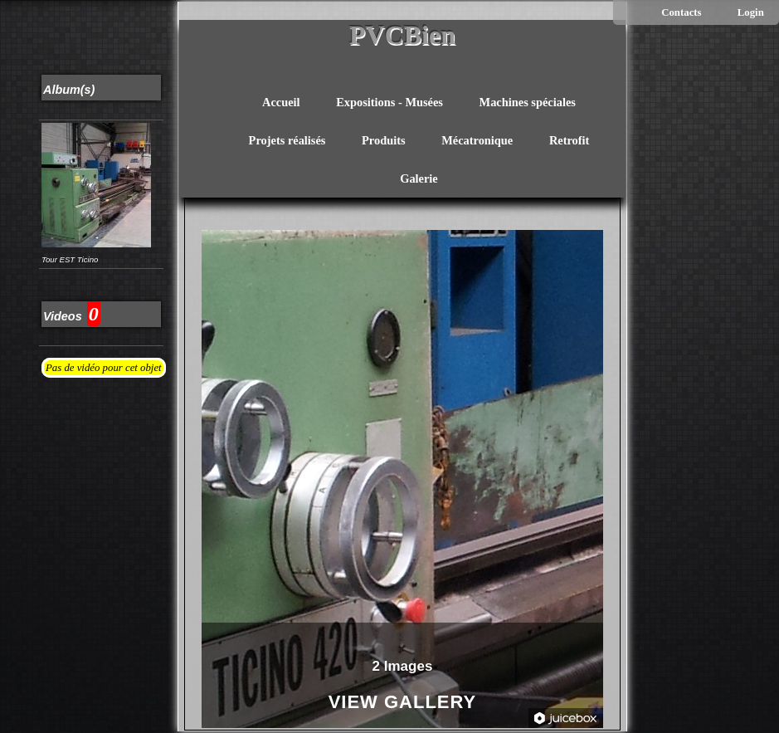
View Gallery (403, 702)
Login (751, 12)
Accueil (281, 102)
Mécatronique (477, 140)
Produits (384, 140)
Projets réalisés (287, 140)
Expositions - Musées (389, 102)
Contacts (681, 12)
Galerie (419, 178)
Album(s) (69, 89)
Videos (62, 316)
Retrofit (569, 140)
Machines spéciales (528, 102)
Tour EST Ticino (69, 259)
